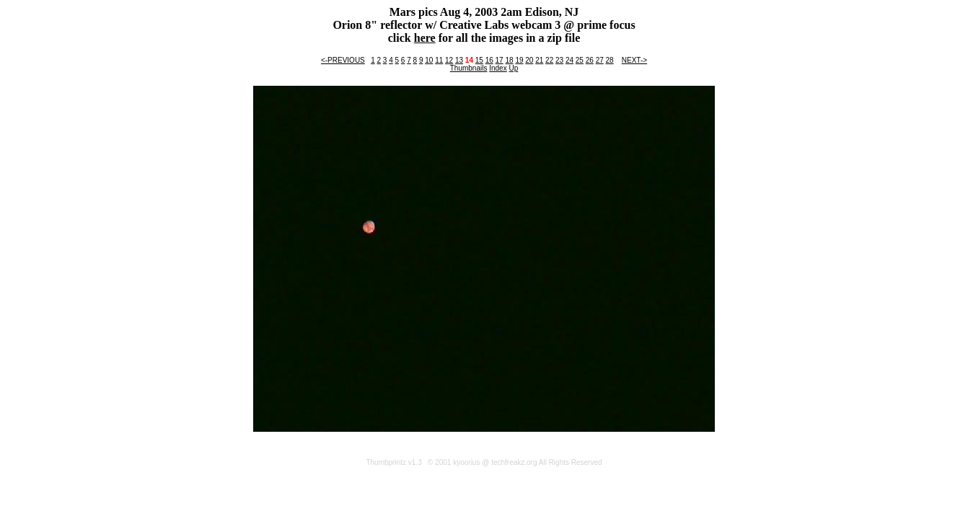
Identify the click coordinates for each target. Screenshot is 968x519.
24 (569, 60)
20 (529, 60)
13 (459, 60)
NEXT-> (634, 60)
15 (479, 60)
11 (439, 60)
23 (559, 60)
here (425, 38)
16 (489, 60)
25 (580, 60)
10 (429, 60)
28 (610, 60)
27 (600, 60)
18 (509, 60)
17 (499, 60)
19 (519, 60)
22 (549, 60)
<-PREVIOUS (343, 60)
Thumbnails (469, 68)
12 (449, 60)
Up (513, 68)
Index (497, 68)
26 (590, 60)
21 (539, 60)
